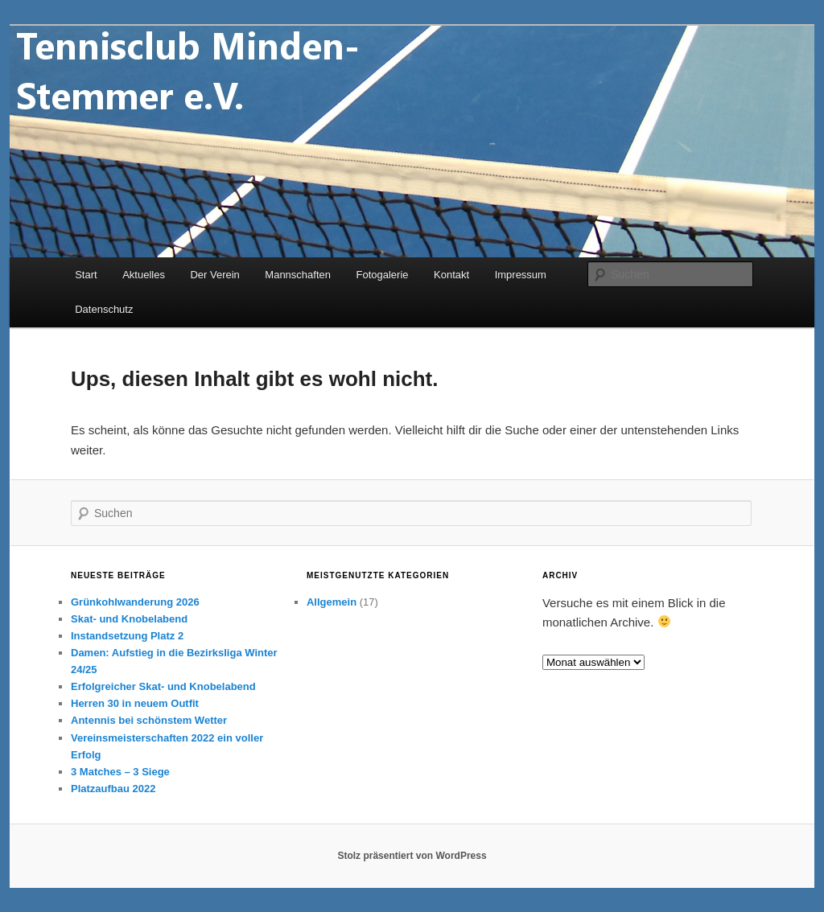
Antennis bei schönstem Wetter (149, 720)
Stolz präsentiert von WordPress (411, 855)
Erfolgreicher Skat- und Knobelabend (163, 686)
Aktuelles (143, 275)
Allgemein (331, 602)
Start (86, 275)
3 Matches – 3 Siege (120, 772)
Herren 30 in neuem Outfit (135, 703)
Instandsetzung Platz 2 (127, 636)
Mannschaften (298, 275)
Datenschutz (104, 309)
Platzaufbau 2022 (113, 789)
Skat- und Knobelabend (129, 619)
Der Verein (214, 275)
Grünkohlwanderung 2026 (135, 602)
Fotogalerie (382, 275)
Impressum (520, 275)
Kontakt (451, 275)
